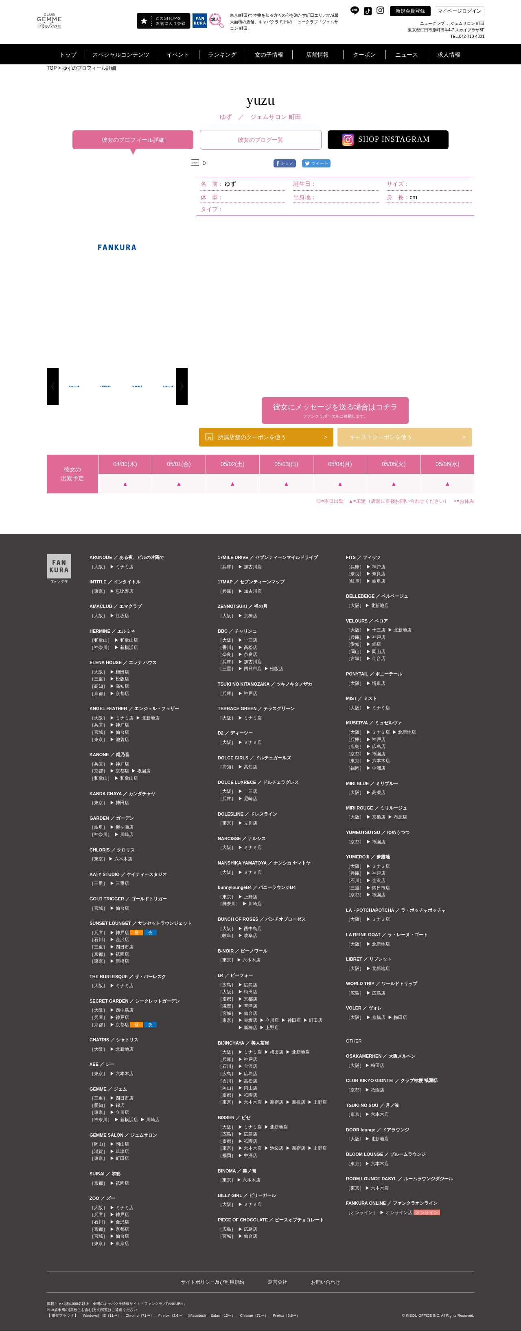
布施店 (400, 816)
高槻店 (378, 792)
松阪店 (122, 678)
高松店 (250, 647)
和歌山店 (129, 640)
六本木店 (123, 858)
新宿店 (276, 1102)
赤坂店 (250, 1020)
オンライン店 (398, 1212)
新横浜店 (129, 647)
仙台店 (122, 732)
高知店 (122, 686)
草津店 (122, 1151)
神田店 (122, 802)
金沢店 (122, 939)
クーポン (364, 54)
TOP (52, 68)
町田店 (122, 1158)
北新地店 (151, 717)
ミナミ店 (125, 566)
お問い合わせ (325, 1282)
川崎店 (127, 834)
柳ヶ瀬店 (125, 827)
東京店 (122, 1243)
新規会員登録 (410, 11)
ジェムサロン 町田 (275, 116)
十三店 (250, 640)
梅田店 (122, 671)
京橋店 (250, 615)
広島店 (250, 984)
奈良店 (250, 654)
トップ (68, 54)
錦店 (120, 1105)
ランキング (222, 54)
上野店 (250, 896)
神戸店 (122, 724)
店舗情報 (317, 54)
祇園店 (144, 770)
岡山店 (122, 1144)
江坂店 (122, 615)
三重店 (122, 883)
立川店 (122, 1112)
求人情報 (449, 54)
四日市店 (125, 946)
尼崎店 (250, 798)
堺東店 (378, 683)
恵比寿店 (125, 591)
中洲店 (250, 1155)
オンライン (427, 1212)
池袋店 (122, 739)
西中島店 (125, 1010)
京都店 (122, 693)
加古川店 (253, 566)
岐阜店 (250, 935)
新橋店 (122, 961)
